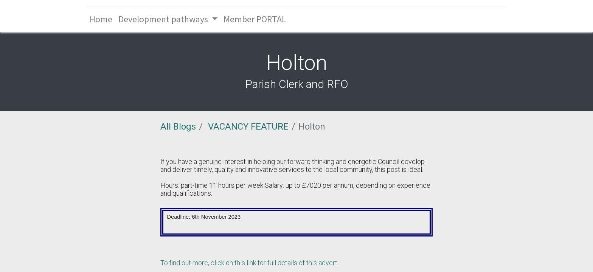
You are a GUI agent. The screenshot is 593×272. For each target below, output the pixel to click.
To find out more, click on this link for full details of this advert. (249, 263)
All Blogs (178, 126)
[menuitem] (101, 19)
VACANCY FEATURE (248, 126)
